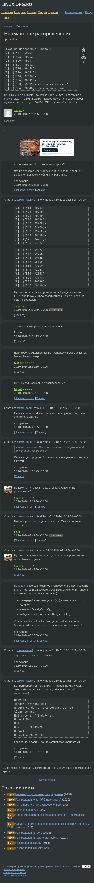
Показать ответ (24, 189)
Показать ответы (25, 640)
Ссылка (9, 121)
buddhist (19, 497)
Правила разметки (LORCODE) (53, 866)
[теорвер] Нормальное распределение (39, 794)
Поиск (5, 17)
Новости (7, 12)
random (13, 39)
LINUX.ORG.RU (16, 4)
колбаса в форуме (26, 809)
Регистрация (74, 12)
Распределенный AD (28, 842)
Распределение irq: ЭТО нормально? (38, 799)
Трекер (53, 12)
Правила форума (26, 866)
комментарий (25, 199)
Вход (88, 12)
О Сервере (9, 866)
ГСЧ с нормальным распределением (38, 804)
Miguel (18, 389)
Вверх (86, 866)
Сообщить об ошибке (14, 872)
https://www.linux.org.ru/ (15, 875)
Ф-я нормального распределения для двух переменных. (50, 814)
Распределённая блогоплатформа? (37, 837)
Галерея (20, 12)
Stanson (19, 362)
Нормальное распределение (38, 33)
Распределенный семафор (32, 848)
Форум (42, 12)
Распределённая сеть (28, 832)
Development (24, 26)
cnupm (18, 110)
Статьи (31, 12)
